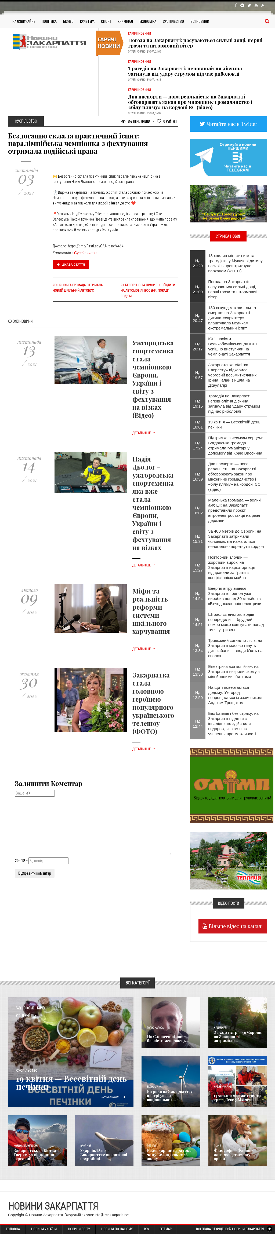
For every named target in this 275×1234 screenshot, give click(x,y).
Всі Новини (199, 21)
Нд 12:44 (198, 723)
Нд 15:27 (198, 567)
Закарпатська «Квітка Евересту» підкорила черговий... (34, 1154)
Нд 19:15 (198, 403)
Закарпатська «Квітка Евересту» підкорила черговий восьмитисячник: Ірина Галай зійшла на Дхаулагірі (232, 374)
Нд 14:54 (198, 596)
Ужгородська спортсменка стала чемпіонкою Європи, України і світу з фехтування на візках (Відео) (153, 378)
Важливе (85, 1145)
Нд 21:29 (198, 263)
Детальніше (143, 433)
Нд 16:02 (198, 510)
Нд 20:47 (198, 318)
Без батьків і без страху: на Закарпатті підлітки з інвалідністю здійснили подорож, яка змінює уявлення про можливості (233, 723)
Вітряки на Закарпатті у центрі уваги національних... (170, 1095)
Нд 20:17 (198, 346)
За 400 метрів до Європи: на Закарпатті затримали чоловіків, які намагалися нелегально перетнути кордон (236, 539)
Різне (217, 1145)
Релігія (151, 1145)
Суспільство (173, 21)
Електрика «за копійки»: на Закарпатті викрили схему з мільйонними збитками (233, 671)
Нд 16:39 (198, 476)
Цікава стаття (71, 264)
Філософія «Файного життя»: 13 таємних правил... (234, 1154)
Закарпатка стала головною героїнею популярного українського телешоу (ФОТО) (153, 703)
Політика (49, 21)
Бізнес (68, 21)
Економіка (147, 21)
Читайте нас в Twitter (231, 124)
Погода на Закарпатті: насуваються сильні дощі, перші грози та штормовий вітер (195, 43)
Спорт (106, 21)
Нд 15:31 (198, 539)
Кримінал (125, 21)
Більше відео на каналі (235, 926)
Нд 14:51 (198, 622)
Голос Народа (155, 1027)
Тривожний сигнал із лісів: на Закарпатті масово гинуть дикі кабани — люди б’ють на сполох (235, 648)
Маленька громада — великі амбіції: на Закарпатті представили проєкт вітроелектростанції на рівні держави (234, 510)
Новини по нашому (25, 1145)
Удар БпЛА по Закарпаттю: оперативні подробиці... (103, 1154)
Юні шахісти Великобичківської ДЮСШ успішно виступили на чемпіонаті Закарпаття (232, 346)
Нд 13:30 (198, 671)
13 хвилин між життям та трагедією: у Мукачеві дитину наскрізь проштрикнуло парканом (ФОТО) (235, 263)
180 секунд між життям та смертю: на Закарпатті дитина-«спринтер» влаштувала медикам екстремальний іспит (232, 317)
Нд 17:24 (198, 445)
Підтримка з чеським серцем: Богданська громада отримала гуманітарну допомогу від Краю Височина (235, 445)
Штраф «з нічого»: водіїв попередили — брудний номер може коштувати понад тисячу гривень (236, 622)
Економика (154, 1086)
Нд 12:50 (198, 695)
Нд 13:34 (198, 648)
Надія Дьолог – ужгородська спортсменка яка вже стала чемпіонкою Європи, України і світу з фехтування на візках (153, 503)
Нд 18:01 (198, 424)
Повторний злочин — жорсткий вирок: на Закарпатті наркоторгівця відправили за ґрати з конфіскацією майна (231, 567)
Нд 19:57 (198, 375)
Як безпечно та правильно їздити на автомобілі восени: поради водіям (148, 290)
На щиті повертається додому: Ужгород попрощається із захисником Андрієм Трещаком (235, 695)
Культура (87, 21)
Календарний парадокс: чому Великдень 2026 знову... (170, 1154)
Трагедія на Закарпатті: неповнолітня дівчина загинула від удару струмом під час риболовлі (185, 71)
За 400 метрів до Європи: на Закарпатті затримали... (238, 1036)
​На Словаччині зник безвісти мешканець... (168, 1038)
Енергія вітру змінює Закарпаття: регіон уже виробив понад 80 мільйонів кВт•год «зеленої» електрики (234, 596)
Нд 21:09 (198, 289)
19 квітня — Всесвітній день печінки (234, 424)
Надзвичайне (23, 21)
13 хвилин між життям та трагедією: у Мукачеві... (237, 1097)
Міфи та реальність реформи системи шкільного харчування (151, 611)
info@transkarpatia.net (112, 1215)
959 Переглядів (135, 121)
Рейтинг (167, 121)
